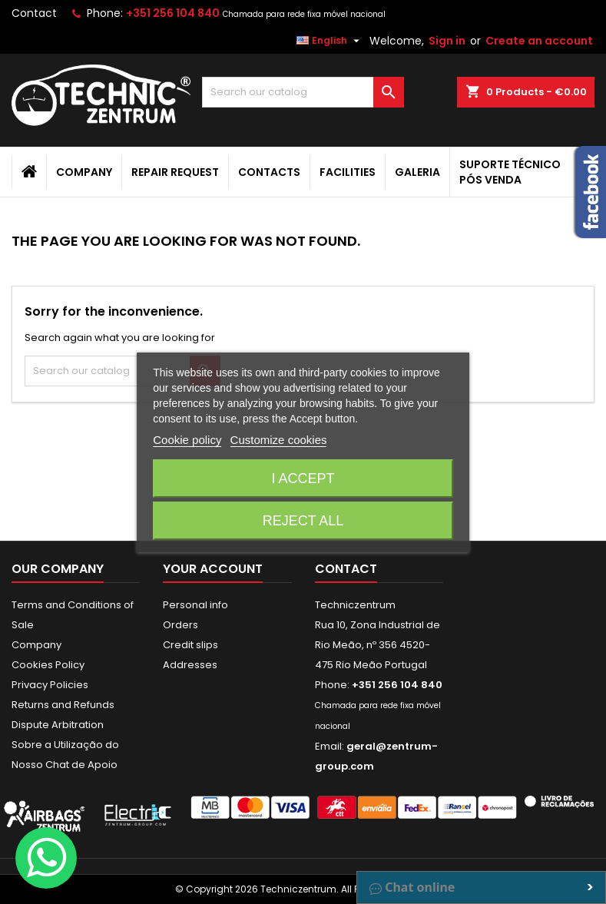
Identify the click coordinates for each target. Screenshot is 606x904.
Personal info (195, 605)
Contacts (269, 172)
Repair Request (175, 172)
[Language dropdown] (329, 41)
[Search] (303, 92)
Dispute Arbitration (58, 724)
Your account (213, 569)
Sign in (447, 40)
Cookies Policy (48, 664)
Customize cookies (278, 439)
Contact (34, 13)
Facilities (348, 172)
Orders (180, 625)
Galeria (417, 172)
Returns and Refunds (63, 704)
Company (84, 172)
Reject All (303, 520)
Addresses (190, 664)
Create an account (539, 40)
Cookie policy (187, 439)
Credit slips (190, 644)
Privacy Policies (50, 684)
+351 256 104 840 (173, 13)
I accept (302, 478)
